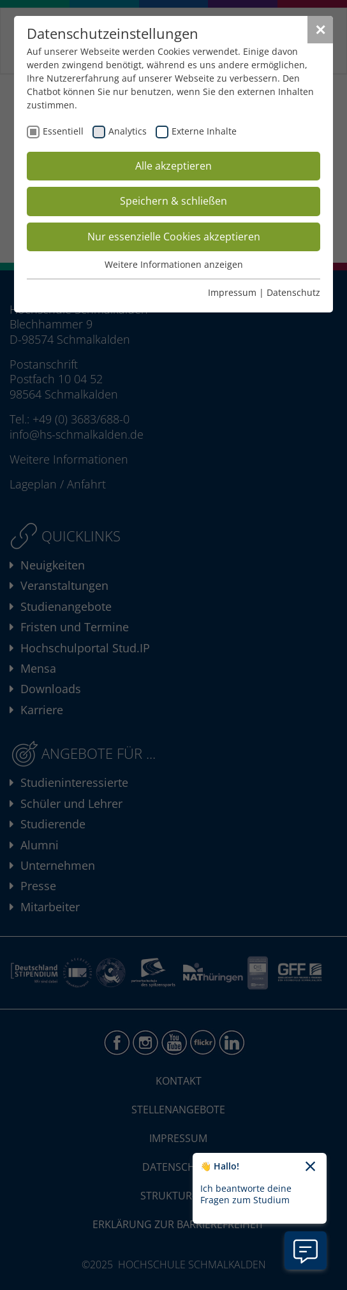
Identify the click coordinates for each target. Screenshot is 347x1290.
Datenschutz (293, 292)
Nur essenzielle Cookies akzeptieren (173, 237)
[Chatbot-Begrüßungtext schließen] (310, 1167)
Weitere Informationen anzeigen (174, 264)
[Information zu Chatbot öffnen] (305, 1250)
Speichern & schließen (173, 201)
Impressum (232, 292)
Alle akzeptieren (173, 166)
